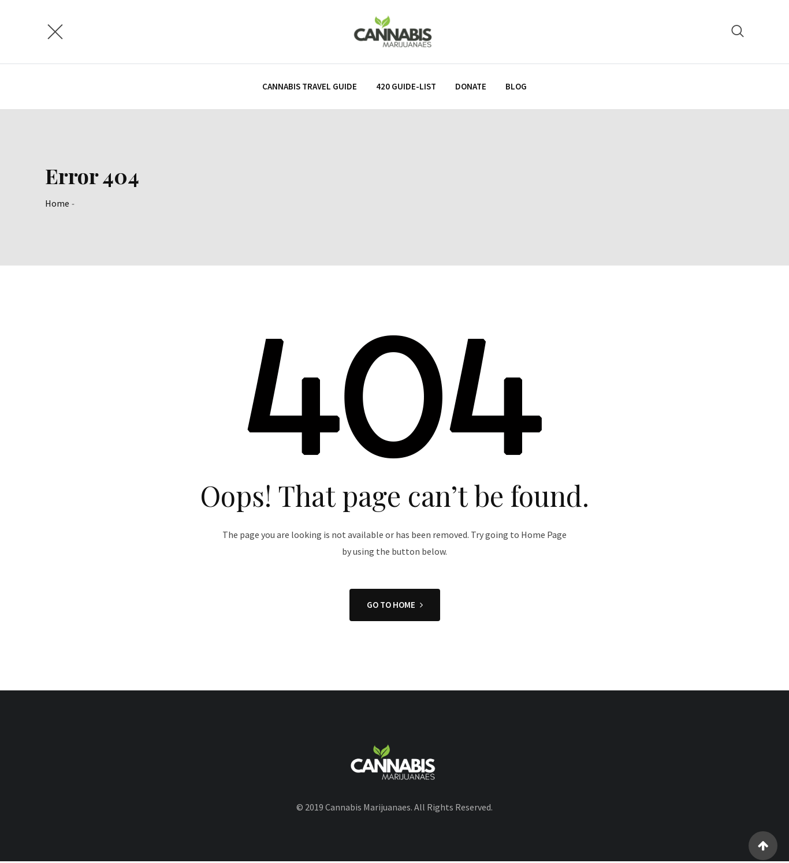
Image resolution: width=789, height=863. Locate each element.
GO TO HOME (395, 605)
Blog (516, 86)
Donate (470, 86)
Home (57, 204)
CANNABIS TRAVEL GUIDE (309, 86)
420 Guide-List (406, 86)
